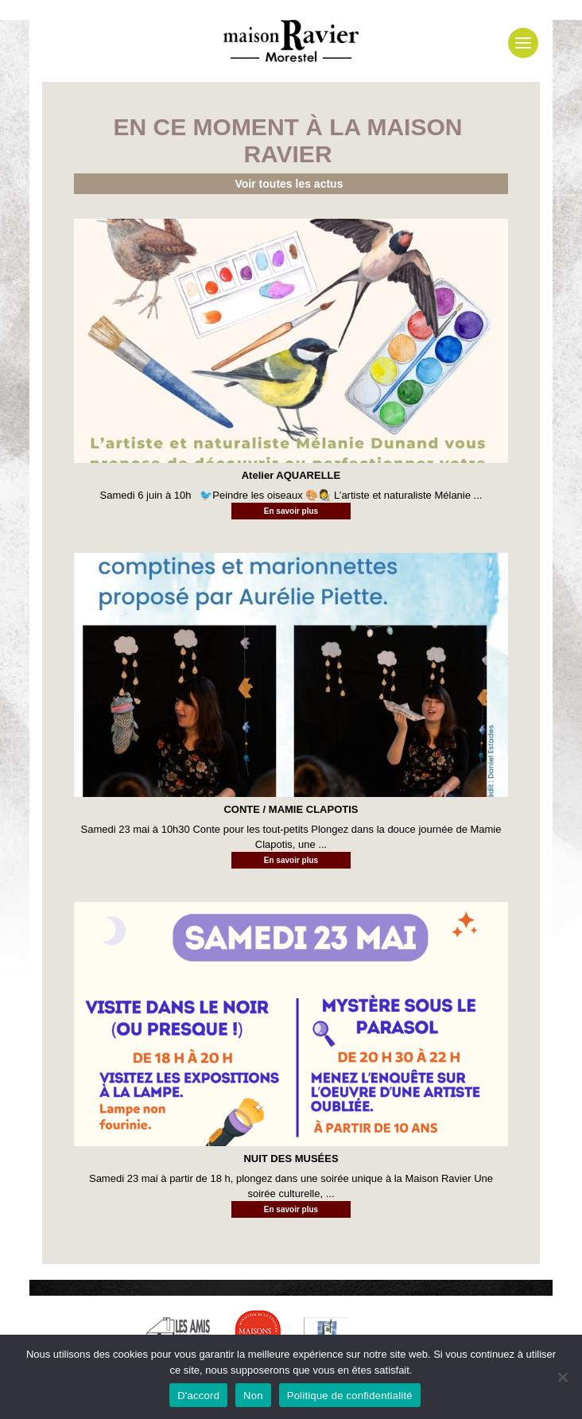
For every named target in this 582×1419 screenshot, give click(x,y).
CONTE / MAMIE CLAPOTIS (290, 809)
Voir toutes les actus (289, 183)
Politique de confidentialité (350, 1396)
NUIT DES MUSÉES (290, 1158)
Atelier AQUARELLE (291, 475)
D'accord (198, 1396)
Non (253, 1396)
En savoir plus (291, 511)
